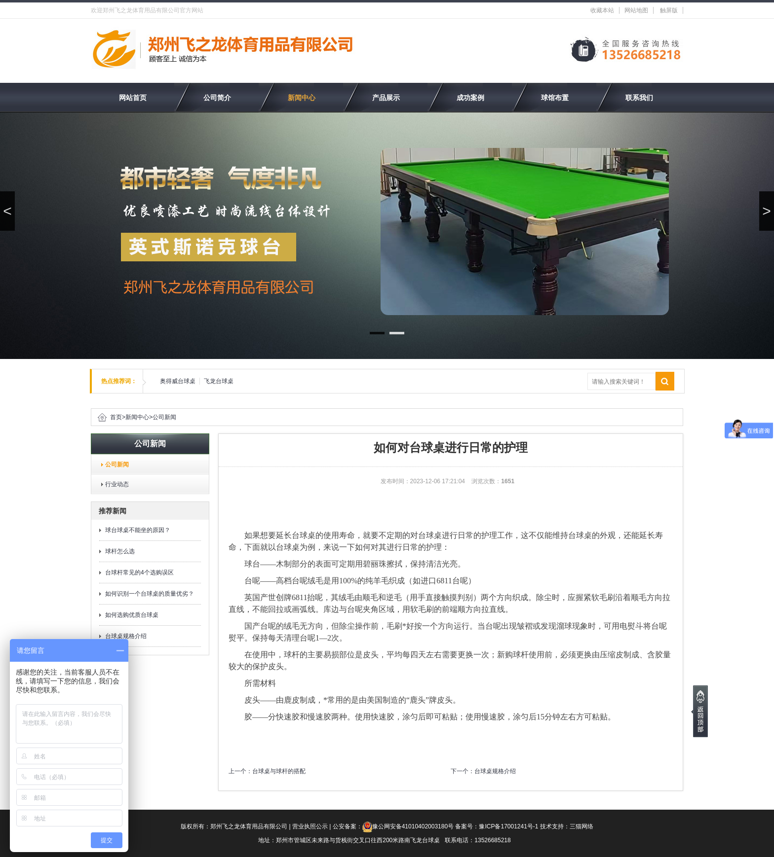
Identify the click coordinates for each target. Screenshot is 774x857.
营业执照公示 (310, 826)
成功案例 (470, 98)
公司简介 (217, 98)
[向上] (699, 711)
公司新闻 (164, 417)
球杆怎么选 (120, 551)
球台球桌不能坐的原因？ (137, 530)
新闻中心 (301, 98)
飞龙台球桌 (218, 381)
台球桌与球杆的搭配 (279, 771)
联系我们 (639, 98)
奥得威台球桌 (177, 381)
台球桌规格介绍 (126, 636)
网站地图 (636, 10)
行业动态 (114, 484)
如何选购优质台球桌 (131, 614)
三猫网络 (581, 826)
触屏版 (669, 10)
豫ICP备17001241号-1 (508, 826)
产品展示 (386, 98)
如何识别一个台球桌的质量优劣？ (149, 593)
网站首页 (133, 98)
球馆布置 (555, 98)
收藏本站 (602, 10)
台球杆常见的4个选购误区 (139, 572)
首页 (116, 417)
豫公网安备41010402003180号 (413, 826)
